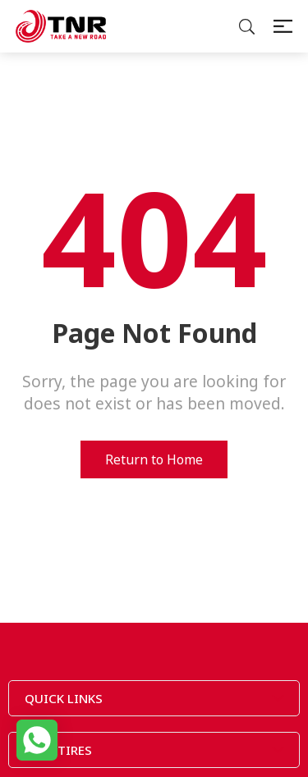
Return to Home (154, 459)
